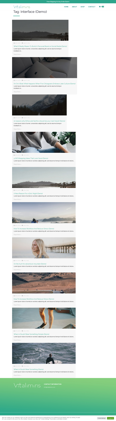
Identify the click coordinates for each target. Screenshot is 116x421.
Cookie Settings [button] (101, 418)
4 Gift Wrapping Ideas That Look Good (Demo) (31, 158)
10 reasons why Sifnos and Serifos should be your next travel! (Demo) (39, 121)
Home (66, 7)
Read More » (17, 54)
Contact (91, 7)
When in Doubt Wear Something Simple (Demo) (31, 334)
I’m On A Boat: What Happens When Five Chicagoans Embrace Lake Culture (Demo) (44, 84)
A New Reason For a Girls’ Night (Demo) (28, 193)
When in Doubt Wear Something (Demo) (29, 369)
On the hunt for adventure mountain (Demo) (30, 264)
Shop (83, 7)
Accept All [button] (110, 418)
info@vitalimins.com (49, 387)
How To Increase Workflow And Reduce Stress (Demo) (34, 229)
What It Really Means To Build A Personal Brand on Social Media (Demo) (40, 46)
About (74, 7)
